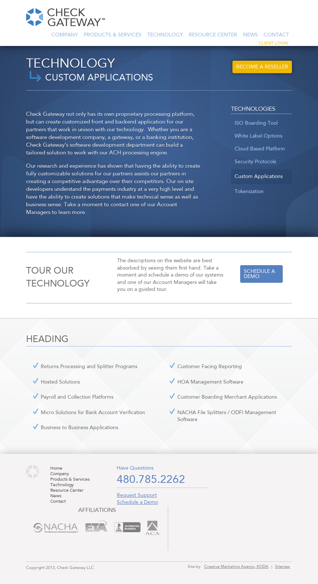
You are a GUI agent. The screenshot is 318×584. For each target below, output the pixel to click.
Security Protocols (255, 161)
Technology (165, 35)
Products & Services (112, 35)
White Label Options (258, 136)
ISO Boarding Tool (256, 123)
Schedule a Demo (137, 502)
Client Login (273, 43)
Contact (276, 35)
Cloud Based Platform (260, 149)
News (250, 35)
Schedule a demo (259, 274)
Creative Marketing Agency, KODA (236, 567)
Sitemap (282, 567)
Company (64, 35)
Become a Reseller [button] (262, 67)
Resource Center (213, 35)
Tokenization (249, 191)
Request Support (137, 495)
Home (56, 468)
